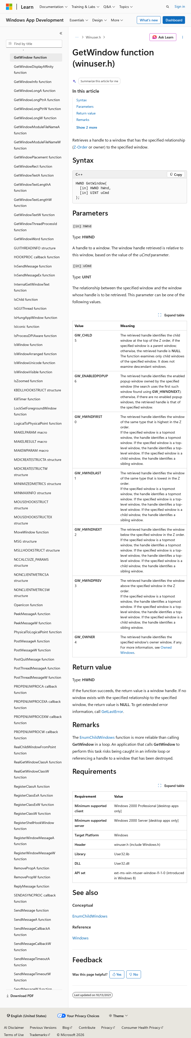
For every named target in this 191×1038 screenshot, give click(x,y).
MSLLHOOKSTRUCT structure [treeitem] (37, 550)
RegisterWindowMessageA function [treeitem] (34, 840)
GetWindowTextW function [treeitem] (34, 214)
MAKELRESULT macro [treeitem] (30, 441)
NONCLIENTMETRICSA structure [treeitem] (31, 577)
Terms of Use (14, 1034)
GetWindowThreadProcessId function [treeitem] (35, 226)
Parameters (85, 106)
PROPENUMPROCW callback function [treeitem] (36, 734)
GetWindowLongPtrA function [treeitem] (37, 99)
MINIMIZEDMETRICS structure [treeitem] (37, 483)
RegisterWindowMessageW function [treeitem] (34, 856)
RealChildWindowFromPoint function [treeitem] (35, 749)
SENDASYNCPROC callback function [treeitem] (35, 898)
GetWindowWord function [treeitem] (34, 238)
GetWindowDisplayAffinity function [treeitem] (33, 69)
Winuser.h (93, 37)
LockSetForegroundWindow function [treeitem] (35, 411)
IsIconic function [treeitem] (26, 326)
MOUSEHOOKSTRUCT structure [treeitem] (31, 504)
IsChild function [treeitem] (26, 299)
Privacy (106, 1027)
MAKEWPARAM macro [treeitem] (31, 450)
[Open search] (168, 6)
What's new (149, 20)
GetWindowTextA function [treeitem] (34, 175)
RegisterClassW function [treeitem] (32, 813)
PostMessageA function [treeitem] (32, 641)
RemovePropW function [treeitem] (32, 877)
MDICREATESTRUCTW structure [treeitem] (31, 471)
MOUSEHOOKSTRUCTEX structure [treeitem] (33, 520)
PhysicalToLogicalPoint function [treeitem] (38, 632)
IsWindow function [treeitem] (28, 344)
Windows (80, 937)
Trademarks (38, 1034)
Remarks (82, 119)
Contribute (87, 1027)
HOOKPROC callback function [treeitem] (37, 257)
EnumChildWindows (97, 737)
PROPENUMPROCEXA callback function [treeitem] (37, 704)
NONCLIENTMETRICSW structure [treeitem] (32, 592)
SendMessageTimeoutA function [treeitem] (32, 961)
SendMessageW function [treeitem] (33, 989)
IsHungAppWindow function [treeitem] (35, 317)
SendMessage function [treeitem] (31, 910)
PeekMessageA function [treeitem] (32, 613)
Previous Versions (43, 1027)
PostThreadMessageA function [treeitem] (37, 668)
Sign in (180, 6)
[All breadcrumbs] (76, 37)
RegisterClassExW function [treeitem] (34, 804)
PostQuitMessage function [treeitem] (34, 659)
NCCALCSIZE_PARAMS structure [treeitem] (31, 562)
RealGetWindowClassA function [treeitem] (38, 762)
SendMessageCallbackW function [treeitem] (32, 946)
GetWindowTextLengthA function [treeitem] (32, 187)
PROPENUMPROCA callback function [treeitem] (35, 689)
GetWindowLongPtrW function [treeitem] (37, 108)
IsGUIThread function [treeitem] (30, 308)
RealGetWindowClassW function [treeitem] (31, 774)
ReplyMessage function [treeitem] (31, 886)
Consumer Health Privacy (141, 1027)
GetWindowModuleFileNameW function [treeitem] (37, 145)
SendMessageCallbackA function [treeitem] (32, 931)
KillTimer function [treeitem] (27, 399)
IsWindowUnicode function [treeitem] (34, 362)
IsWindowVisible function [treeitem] (33, 372)
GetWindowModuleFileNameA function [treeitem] (37, 129)
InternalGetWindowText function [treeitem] (31, 287)
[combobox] (34, 44)
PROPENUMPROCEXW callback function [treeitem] (38, 719)
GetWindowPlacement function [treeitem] (37, 157)
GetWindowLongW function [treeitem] (35, 117)
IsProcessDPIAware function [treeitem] (35, 335)
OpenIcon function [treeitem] (28, 604)
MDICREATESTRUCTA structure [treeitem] (37, 459)
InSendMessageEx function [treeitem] (34, 275)
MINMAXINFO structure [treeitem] (32, 492)
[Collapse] (61, 33)
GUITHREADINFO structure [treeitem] (34, 248)
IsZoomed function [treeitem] (28, 380)
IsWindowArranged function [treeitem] (35, 353)
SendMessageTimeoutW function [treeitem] (32, 976)
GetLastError (112, 711)
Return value (86, 113)
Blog (65, 1027)
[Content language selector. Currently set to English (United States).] (26, 1016)
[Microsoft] (9, 6)
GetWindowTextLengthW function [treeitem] (33, 202)
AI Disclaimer (14, 1027)
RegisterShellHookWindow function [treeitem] (34, 825)
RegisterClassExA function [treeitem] (33, 795)
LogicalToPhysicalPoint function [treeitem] (38, 423)
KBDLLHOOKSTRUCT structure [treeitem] (37, 390)
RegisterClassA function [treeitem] (32, 786)
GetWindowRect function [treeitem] (33, 166)
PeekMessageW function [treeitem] (32, 623)
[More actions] (182, 37)
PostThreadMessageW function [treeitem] (37, 677)
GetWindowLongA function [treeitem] (34, 90)
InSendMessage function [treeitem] (33, 266)
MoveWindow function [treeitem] (31, 532)
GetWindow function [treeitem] (30, 57)
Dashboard (174, 20)
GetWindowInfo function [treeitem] (32, 81)
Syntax (81, 100)
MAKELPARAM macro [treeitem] (30, 432)
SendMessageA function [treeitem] (32, 919)
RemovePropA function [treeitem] (31, 868)
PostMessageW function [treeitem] (32, 650)
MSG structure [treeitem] (25, 541)
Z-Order (81, 146)
